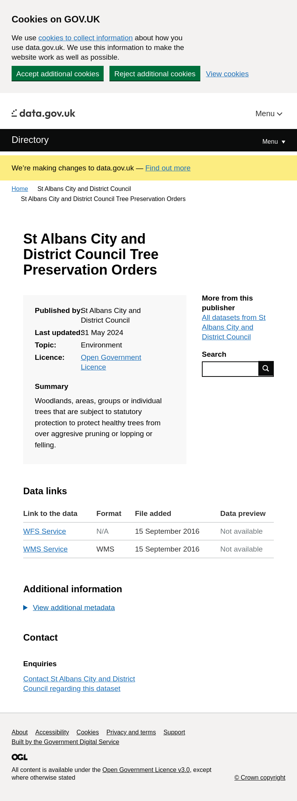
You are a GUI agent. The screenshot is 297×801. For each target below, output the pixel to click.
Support (174, 732)
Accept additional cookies (57, 74)
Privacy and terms (131, 732)
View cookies (227, 73)
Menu (266, 113)
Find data (266, 368)
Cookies (88, 732)
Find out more (168, 168)
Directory (30, 139)
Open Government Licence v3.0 (146, 770)
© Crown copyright (259, 777)
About (20, 732)
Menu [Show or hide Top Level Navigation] (271, 141)
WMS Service (45, 549)
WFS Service (44, 531)
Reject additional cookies (154, 74)
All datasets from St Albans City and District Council (234, 327)
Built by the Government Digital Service (65, 742)
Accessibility (52, 732)
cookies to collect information (85, 38)
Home (20, 189)
